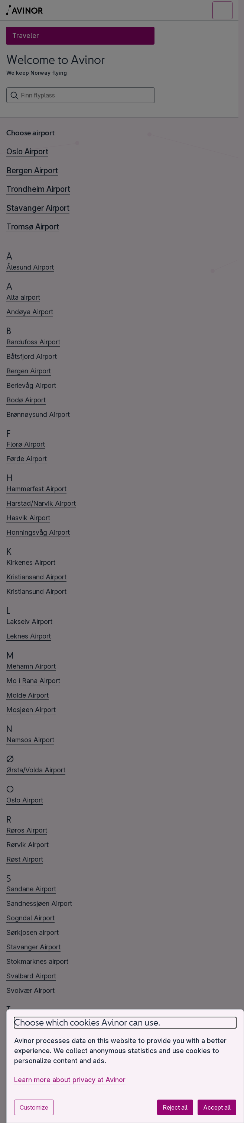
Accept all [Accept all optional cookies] (217, 1107)
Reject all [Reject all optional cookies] (175, 1107)
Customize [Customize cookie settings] (34, 1107)
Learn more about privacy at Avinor (70, 1080)
